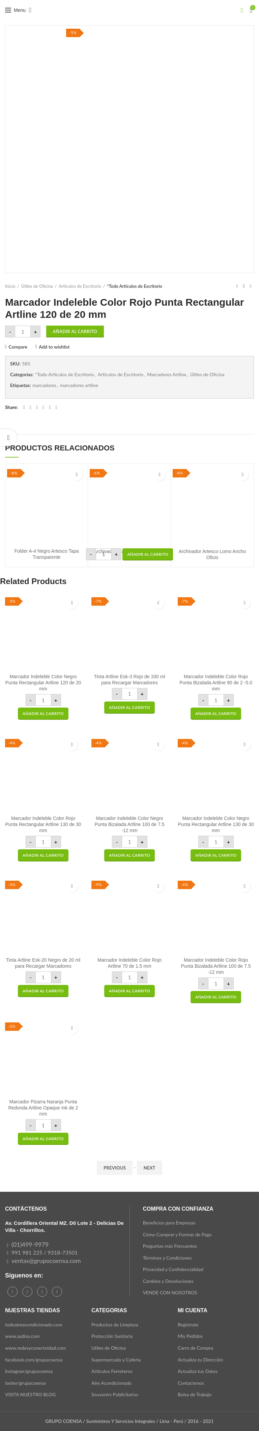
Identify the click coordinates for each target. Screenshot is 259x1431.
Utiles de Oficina (108, 1348)
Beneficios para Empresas (169, 1223)
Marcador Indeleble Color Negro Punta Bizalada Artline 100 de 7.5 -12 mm (129, 824)
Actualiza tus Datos (198, 1371)
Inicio (10, 286)
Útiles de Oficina (37, 286)
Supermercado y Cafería (116, 1360)
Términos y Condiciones (167, 1258)
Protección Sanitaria (112, 1336)
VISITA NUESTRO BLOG (30, 1394)
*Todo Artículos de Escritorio (134, 286)
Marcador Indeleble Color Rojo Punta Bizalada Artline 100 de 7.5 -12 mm (216, 966)
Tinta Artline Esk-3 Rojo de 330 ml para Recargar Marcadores (129, 679)
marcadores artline (79, 385)
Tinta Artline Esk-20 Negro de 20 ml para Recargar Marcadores (43, 963)
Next (149, 1168)
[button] (147, 554)
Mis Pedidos (190, 1336)
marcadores (44, 385)
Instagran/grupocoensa (29, 1371)
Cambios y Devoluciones (168, 1281)
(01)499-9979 (30, 1244)
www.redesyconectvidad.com (35, 1348)
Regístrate (188, 1324)
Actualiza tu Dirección (200, 1360)
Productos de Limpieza (114, 1324)
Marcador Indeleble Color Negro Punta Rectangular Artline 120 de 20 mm (43, 682)
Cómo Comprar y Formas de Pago (177, 1234)
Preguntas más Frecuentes (170, 1246)
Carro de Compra (195, 1348)
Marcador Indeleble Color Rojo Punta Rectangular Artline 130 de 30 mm (43, 824)
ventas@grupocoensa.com (46, 1260)
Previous (115, 1168)
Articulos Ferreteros (112, 1371)
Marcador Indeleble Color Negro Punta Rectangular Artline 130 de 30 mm (216, 824)
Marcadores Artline (166, 374)
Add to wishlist (54, 347)
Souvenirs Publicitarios (114, 1394)
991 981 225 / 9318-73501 (44, 1252)
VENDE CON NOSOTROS (170, 1292)
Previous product (237, 285)
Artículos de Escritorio (80, 286)
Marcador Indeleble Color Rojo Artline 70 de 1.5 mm (129, 963)
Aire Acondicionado (111, 1383)
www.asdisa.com (22, 1336)
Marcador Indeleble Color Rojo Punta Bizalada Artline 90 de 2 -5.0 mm (215, 682)
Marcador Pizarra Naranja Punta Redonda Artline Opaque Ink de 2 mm (43, 1108)
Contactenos (191, 1383)
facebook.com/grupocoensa (33, 1360)
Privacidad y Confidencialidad (173, 1269)
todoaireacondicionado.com (33, 1324)
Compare (17, 347)
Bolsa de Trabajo (194, 1394)
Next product (250, 285)
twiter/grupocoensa (25, 1383)
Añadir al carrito (75, 331)
